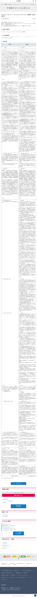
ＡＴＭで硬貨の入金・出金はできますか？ (8, 528)
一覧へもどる (18, 483)
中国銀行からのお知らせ (8, 4)
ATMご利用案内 (5, 516)
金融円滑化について (18, 570)
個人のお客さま (5, 542)
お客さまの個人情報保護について (28, 570)
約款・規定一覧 (12, 577)
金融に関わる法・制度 (4, 577)
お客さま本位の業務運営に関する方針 (6, 570)
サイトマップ (31, 577)
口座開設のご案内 (5, 499)
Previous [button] (2, 557)
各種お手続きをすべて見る (18, 506)
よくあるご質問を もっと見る (18, 533)
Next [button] (35, 557)
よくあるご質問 (3, 579)
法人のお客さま (5, 543)
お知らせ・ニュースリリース (6, 564)
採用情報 (14, 564)
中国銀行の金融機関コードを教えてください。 (9, 525)
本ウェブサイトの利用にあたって (22, 577)
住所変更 (4, 502)
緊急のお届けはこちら (18, 495)
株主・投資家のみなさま (6, 545)
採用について (5, 548)
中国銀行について (29, 563)
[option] (7, 557)
